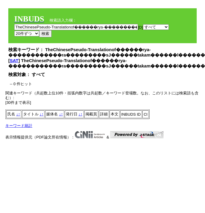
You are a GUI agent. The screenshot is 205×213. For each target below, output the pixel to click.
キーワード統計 (18, 125)
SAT (14, 60)
